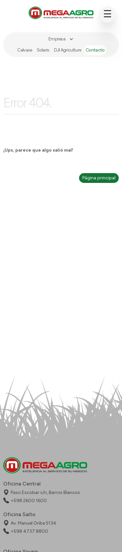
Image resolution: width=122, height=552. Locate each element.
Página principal (98, 178)
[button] (61, 39)
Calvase (24, 50)
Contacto (95, 50)
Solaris (43, 50)
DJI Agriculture (67, 50)
